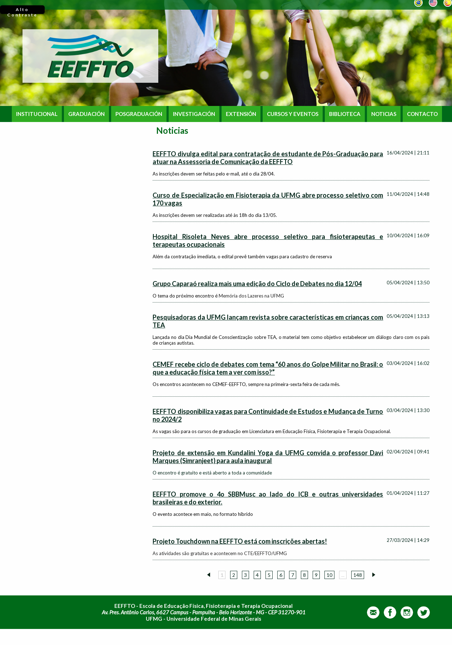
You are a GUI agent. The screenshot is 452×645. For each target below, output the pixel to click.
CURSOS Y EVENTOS (292, 114)
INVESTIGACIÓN (194, 114)
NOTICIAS (383, 114)
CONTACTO (422, 114)
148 (357, 575)
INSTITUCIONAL (37, 114)
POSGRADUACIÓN (138, 114)
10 (329, 575)
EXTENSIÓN (241, 114)
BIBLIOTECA (345, 114)
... (342, 575)
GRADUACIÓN (86, 114)
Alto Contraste (22, 10)
